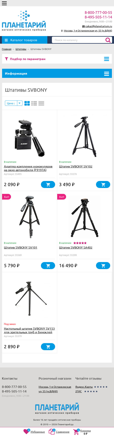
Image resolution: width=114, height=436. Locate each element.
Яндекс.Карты (84, 386)
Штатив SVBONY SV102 (75, 166)
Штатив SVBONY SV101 (20, 247)
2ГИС (78, 391)
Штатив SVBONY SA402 (75, 247)
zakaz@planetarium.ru (98, 26)
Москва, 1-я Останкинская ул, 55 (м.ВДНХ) (88, 30)
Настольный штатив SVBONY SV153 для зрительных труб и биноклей (29, 330)
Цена (11, 103)
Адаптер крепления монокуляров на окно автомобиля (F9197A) (28, 168)
